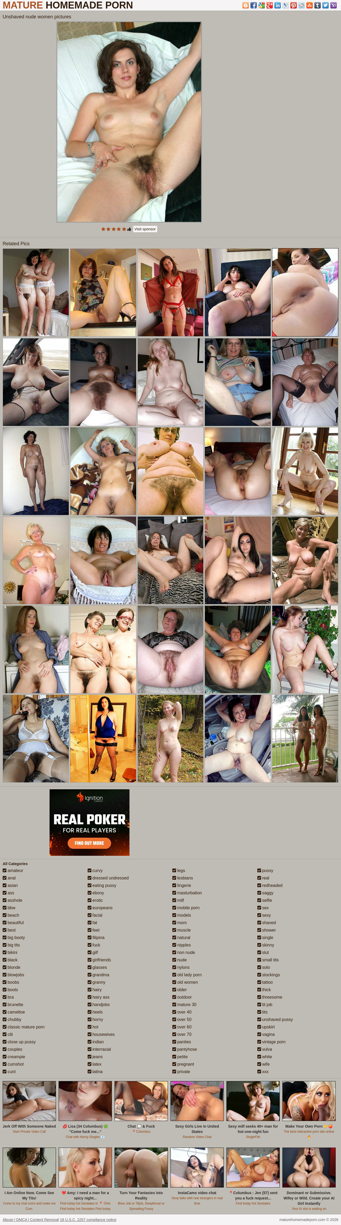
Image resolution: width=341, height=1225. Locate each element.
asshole (12, 900)
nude (179, 960)
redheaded (270, 885)
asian (10, 885)
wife (263, 1064)
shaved (266, 922)
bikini (10, 952)
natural (181, 937)
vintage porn (271, 1042)
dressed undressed (108, 878)
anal (9, 878)
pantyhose (184, 1049)
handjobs (99, 1004)
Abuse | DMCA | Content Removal (31, 1220)
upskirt (266, 1027)
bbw (9, 908)
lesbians (182, 878)
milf (178, 900)
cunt (9, 1071)
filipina (96, 937)
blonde (12, 967)
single (265, 937)
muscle (181, 930)
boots (10, 989)
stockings (268, 975)
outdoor (182, 997)
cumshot (13, 1064)
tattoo (265, 982)
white (264, 1056)
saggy (265, 893)
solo (263, 967)
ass (8, 893)
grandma (98, 975)
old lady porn (187, 975)
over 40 (182, 1012)
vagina (266, 1034)
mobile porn (186, 908)
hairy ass (98, 997)
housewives (101, 1034)
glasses (97, 967)
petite (180, 1056)
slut (263, 952)
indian (96, 1042)
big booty (14, 937)
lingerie (181, 885)
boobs (11, 982)
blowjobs (13, 975)
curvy (95, 870)
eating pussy (102, 885)
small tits (268, 960)
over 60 (182, 1027)
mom (179, 922)
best (9, 930)
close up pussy (19, 1042)
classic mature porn (23, 1027)
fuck (94, 945)
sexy (264, 915)
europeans (100, 908)
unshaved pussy (275, 1019)
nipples (181, 945)
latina (95, 1071)
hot (93, 1027)
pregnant (183, 1064)
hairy (95, 989)
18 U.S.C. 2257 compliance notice (88, 1220)
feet (94, 930)
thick (264, 989)
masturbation (187, 893)
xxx (263, 1071)
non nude (183, 952)
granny (96, 982)
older (179, 989)
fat (92, 922)
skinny (265, 945)
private (181, 1071)
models (181, 915)
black (10, 960)
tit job (265, 1004)
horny (95, 1019)
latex (95, 1064)
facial (95, 915)
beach (11, 915)
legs (178, 870)
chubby (12, 1019)
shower (266, 930)
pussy (265, 870)
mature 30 (184, 1004)
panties (181, 1042)
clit (8, 1034)
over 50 (182, 1019)
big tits (11, 945)
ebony (96, 893)
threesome (269, 997)
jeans (95, 1056)
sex (263, 908)
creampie (14, 1056)
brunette (13, 1004)
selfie (264, 900)
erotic (95, 900)
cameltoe (14, 1012)
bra (8, 997)
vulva (264, 1049)
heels (95, 1012)
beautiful (13, 922)
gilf (93, 952)
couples (12, 1049)
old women (185, 982)
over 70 (182, 1034)
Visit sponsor (145, 229)
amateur (13, 870)
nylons (181, 967)
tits (262, 1012)
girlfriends (99, 960)
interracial (99, 1049)
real (263, 878)
